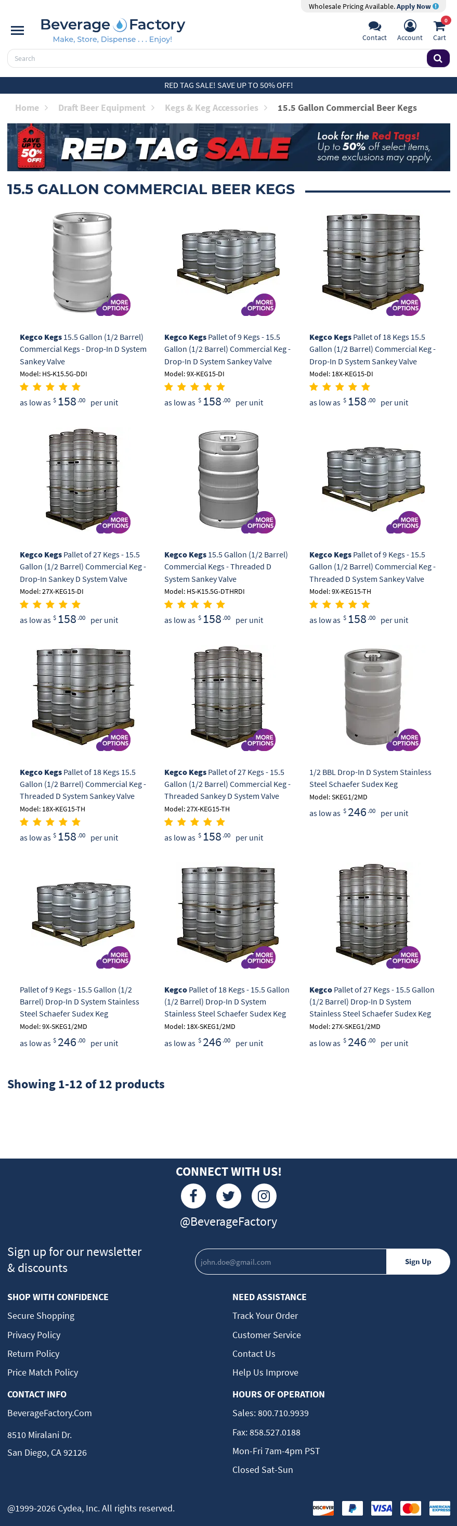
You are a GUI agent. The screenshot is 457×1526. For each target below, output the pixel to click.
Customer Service (266, 1335)
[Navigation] (17, 30)
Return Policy (33, 1353)
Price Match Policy (42, 1372)
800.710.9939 (282, 1413)
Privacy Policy (33, 1335)
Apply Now (418, 6)
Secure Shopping (40, 1315)
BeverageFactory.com (49, 1413)
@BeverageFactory (228, 1221)
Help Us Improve (265, 1372)
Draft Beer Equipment (106, 107)
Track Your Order (265, 1315)
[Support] (374, 32)
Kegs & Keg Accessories (216, 107)
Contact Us (254, 1353)
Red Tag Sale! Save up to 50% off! (228, 85)
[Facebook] (193, 1196)
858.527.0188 (274, 1432)
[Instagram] (264, 1196)
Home (31, 107)
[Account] (410, 32)
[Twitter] (228, 1196)
